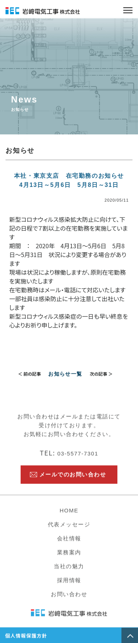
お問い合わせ (69, 599)
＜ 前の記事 (29, 374)
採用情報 (69, 585)
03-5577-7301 (69, 459)
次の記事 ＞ (101, 374)
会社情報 (69, 544)
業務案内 (69, 558)
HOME (69, 516)
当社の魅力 (69, 571)
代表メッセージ (69, 530)
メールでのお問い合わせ (72, 480)
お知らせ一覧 (65, 374)
